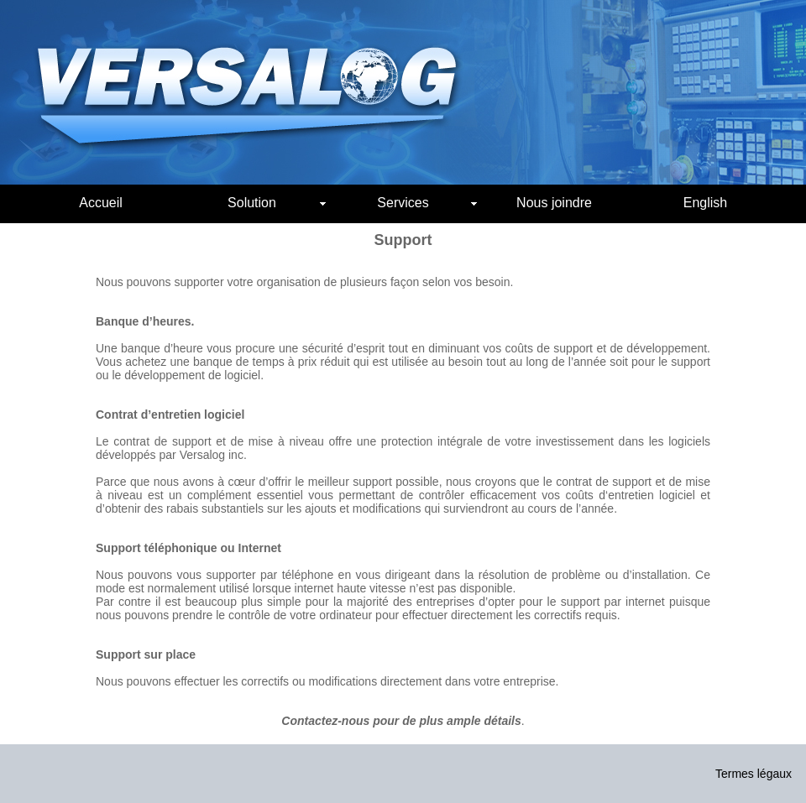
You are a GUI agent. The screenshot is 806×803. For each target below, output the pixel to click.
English (705, 203)
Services (427, 203)
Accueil (101, 203)
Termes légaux (753, 773)
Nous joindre (554, 203)
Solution (277, 203)
